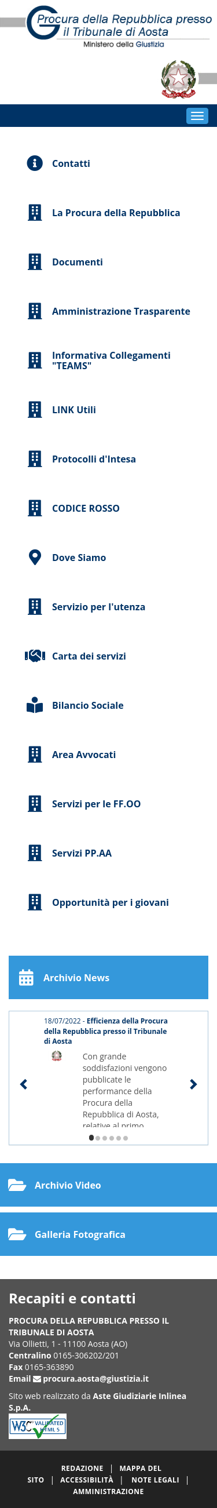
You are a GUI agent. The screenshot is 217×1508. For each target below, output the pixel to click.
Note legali (155, 1480)
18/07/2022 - (106, 1031)
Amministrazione (108, 1491)
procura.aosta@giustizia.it (96, 1378)
